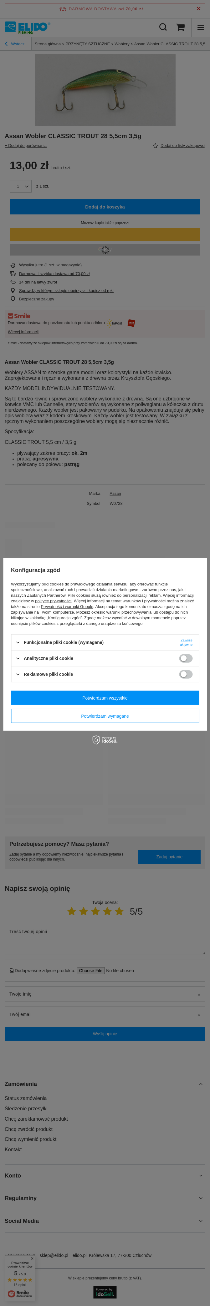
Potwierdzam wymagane (105, 715)
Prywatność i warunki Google (67, 606)
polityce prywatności (53, 601)
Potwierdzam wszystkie (105, 697)
